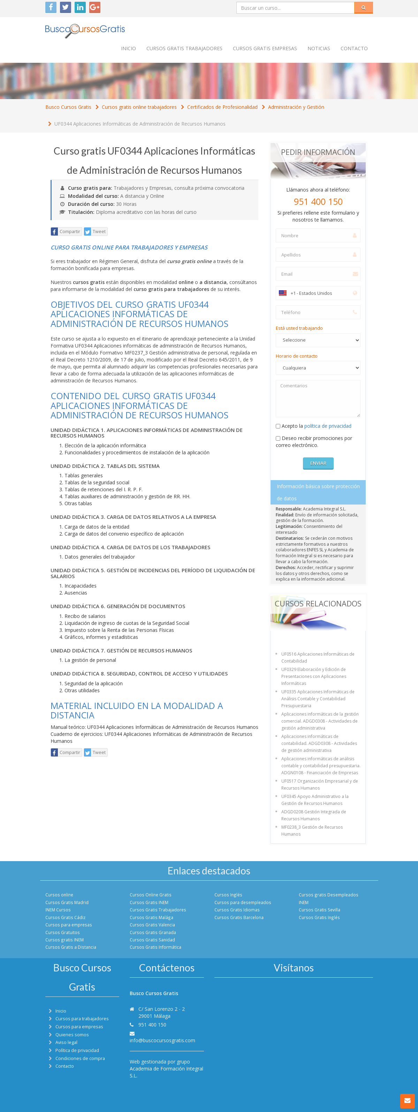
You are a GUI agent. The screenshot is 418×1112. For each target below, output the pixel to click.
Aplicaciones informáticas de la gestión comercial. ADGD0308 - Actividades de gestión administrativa (320, 721)
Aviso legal (66, 1042)
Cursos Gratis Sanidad (152, 939)
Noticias (318, 48)
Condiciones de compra (80, 1058)
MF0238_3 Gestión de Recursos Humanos (312, 830)
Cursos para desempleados (242, 902)
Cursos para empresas (68, 924)
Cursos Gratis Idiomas (237, 909)
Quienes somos (72, 1035)
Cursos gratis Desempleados (328, 894)
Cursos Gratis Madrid (67, 902)
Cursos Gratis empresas (265, 48)
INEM (304, 902)
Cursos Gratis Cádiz (65, 917)
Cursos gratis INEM (64, 939)
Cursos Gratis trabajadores (184, 48)
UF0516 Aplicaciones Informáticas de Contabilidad (318, 657)
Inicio (128, 48)
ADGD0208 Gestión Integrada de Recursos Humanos (313, 815)
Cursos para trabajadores (82, 1019)
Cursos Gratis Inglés (319, 917)
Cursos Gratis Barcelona (239, 917)
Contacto (354, 48)
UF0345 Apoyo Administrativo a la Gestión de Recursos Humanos (315, 799)
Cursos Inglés (228, 894)
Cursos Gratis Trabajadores (158, 909)
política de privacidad (327, 426)
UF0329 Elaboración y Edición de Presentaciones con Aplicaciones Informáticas (313, 676)
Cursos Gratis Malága (151, 917)
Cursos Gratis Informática (155, 947)
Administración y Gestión (296, 107)
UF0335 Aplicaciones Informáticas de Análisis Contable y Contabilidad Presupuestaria (318, 699)
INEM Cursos (58, 909)
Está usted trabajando (299, 328)
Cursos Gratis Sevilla (319, 909)
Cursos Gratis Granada (153, 932)
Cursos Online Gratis (151, 894)
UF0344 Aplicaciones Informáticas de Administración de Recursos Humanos (140, 123)
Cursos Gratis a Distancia (70, 947)
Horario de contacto (297, 356)
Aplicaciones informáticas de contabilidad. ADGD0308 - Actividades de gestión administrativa (319, 743)
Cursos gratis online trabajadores (139, 107)
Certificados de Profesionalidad (222, 107)
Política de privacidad (77, 1050)
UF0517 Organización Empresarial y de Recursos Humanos (319, 784)
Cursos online (59, 894)
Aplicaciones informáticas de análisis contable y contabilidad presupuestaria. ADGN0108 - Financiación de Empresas (320, 766)
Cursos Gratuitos (62, 932)
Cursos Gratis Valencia (152, 924)
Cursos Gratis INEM (149, 902)
